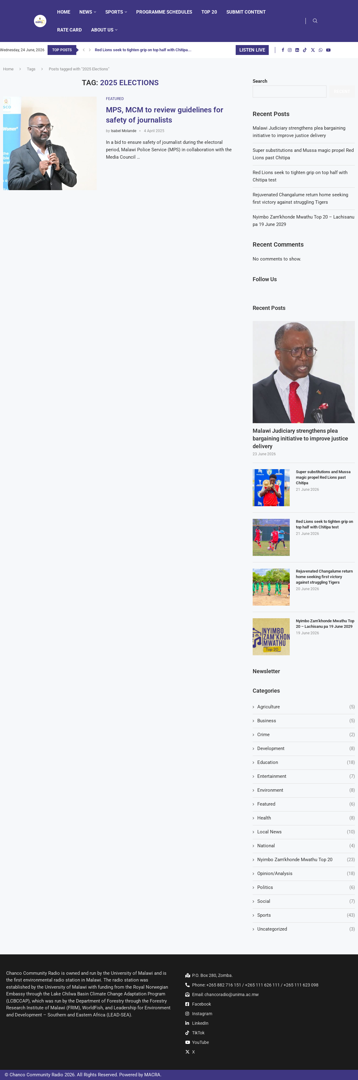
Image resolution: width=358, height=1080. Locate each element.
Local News (306, 832)
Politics (306, 887)
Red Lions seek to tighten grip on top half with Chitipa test (324, 524)
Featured (306, 804)
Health (306, 818)
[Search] (315, 21)
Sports (114, 12)
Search (260, 81)
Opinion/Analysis (306, 873)
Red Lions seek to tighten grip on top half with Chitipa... (143, 50)
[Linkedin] (297, 50)
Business (306, 721)
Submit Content (246, 12)
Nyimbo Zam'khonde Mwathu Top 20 (306, 860)
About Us (102, 30)
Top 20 (209, 12)
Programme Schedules (164, 12)
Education (306, 762)
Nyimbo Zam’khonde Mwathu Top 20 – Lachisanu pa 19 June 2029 (325, 624)
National (306, 846)
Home (63, 12)
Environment (306, 790)
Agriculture (306, 707)
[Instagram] (290, 50)
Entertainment (306, 776)
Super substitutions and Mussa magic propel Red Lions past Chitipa (323, 477)
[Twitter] (312, 50)
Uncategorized (306, 929)
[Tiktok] (304, 50)
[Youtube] (328, 50)
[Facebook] (282, 50)
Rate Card (69, 30)
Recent (342, 91)
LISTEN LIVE (252, 50)
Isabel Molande (123, 131)
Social (306, 901)
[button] (83, 50)
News (85, 12)
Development (306, 748)
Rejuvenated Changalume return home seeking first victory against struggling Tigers (324, 577)
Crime (306, 735)
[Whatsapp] (320, 50)
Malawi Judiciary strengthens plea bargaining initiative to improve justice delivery (300, 438)
